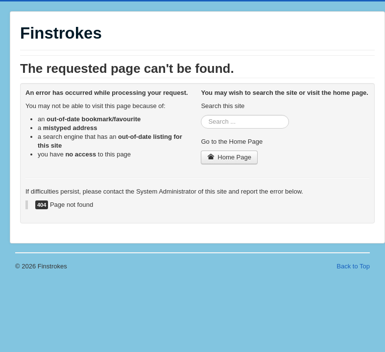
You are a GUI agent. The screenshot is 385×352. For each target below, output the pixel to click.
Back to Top (353, 266)
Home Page (229, 157)
